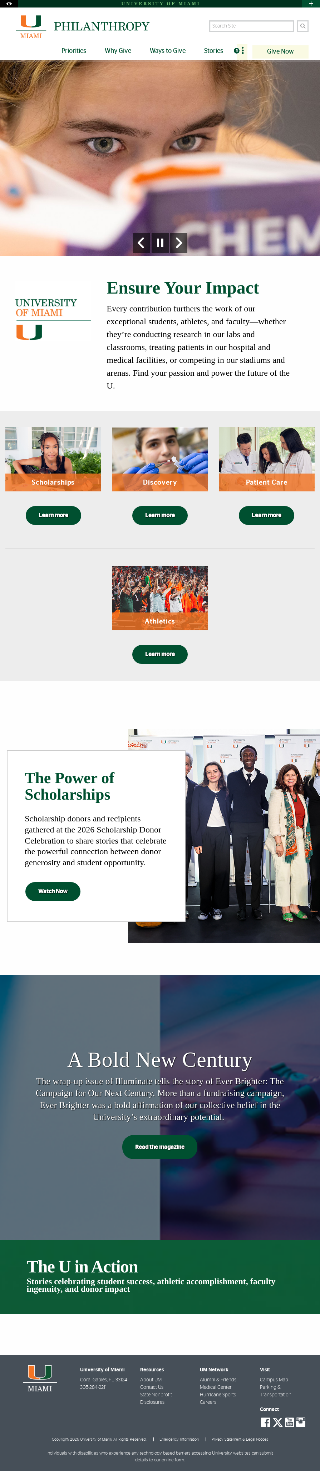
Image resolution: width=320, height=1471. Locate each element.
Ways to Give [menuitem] (168, 51)
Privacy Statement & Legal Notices (240, 1440)
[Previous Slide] (141, 243)
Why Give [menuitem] (118, 51)
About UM (151, 1380)
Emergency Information (179, 1440)
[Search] (303, 26)
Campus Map (274, 1380)
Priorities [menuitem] (73, 51)
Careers (208, 1402)
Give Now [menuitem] (280, 52)
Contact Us (151, 1387)
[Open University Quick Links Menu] (311, 3)
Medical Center (216, 1387)
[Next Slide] (178, 243)
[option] (160, 158)
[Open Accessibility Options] (9, 3)
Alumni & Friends (218, 1380)
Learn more (53, 515)
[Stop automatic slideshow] (160, 243)
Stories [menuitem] (213, 51)
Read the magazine (159, 1147)
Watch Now (53, 891)
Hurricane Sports (218, 1395)
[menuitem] (242, 52)
